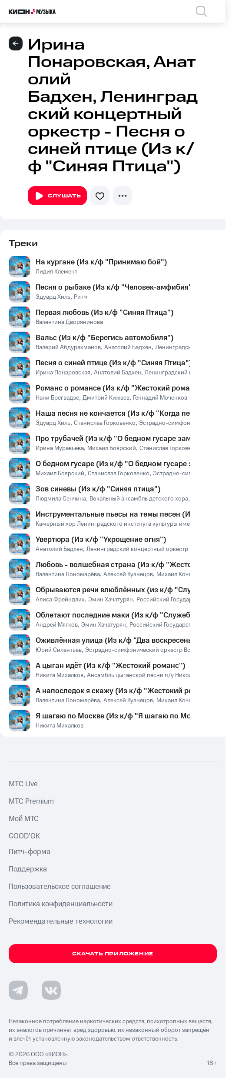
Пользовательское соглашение (60, 886)
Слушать (57, 196)
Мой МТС (24, 819)
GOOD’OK (24, 836)
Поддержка (28, 869)
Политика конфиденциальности (61, 904)
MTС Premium (31, 801)
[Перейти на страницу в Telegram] (18, 990)
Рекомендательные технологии (61, 921)
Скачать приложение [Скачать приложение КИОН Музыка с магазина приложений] (112, 954)
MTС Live (23, 784)
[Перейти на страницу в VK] (51, 990)
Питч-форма (29, 852)
